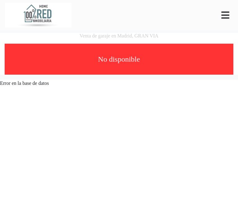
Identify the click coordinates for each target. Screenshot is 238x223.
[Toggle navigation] (225, 15)
